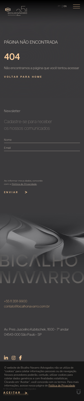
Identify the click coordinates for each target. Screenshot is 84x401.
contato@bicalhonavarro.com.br (27, 307)
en (65, 6)
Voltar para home (23, 77)
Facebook (20, 359)
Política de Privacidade (62, 385)
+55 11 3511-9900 (15, 303)
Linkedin (6, 359)
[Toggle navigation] (76, 6)
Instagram (14, 359)
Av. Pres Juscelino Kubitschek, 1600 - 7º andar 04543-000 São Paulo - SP (36, 333)
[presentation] (39, 165)
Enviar (16, 192)
